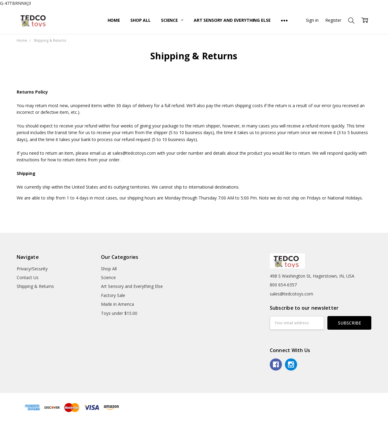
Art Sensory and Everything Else (232, 20)
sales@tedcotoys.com (291, 294)
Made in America (117, 304)
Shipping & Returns (35, 286)
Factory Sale (113, 295)
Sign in (312, 20)
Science (172, 20)
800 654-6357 (283, 285)
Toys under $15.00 (119, 313)
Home (114, 20)
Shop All (140, 20)
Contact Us (27, 277)
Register (333, 20)
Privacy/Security (32, 269)
